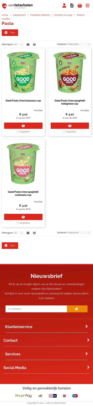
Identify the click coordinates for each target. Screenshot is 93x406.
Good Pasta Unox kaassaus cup (23, 101)
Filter (9, 32)
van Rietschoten (58, 404)
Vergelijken (25, 132)
